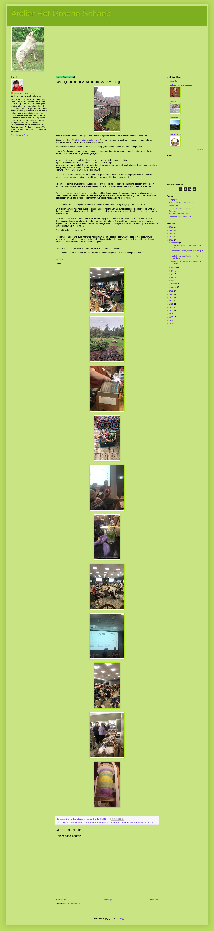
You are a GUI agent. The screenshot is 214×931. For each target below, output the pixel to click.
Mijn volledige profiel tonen (21, 135)
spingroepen (125, 822)
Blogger (122, 919)
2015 (171, 311)
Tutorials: (172, 211)
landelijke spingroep (94, 822)
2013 (171, 317)
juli (172, 271)
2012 (171, 320)
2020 (171, 294)
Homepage (108, 900)
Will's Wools (174, 102)
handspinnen (66, 822)
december (175, 243)
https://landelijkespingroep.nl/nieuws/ (83, 140)
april (173, 280)
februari (174, 284)
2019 (171, 298)
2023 (171, 237)
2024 (171, 233)
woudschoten (149, 822)
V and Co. (173, 81)
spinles (132, 822)
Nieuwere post (61, 900)
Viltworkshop (173, 205)
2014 (171, 314)
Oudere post (153, 900)
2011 (171, 324)
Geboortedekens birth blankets (180, 217)
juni (172, 274)
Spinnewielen (139, 822)
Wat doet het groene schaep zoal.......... (183, 203)
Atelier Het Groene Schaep (61, 13)
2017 (171, 304)
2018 (171, 301)
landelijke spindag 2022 (79, 822)
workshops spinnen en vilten (179, 208)
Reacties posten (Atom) (75, 904)
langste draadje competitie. (111, 822)
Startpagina (173, 200)
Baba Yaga (174, 118)
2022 (171, 240)
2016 (171, 307)
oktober (174, 268)
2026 (171, 227)
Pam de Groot (175, 134)
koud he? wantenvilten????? (179, 214)
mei (173, 277)
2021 (171, 291)
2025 (171, 230)
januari (174, 287)
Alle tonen (200, 149)
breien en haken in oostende (181, 85)
